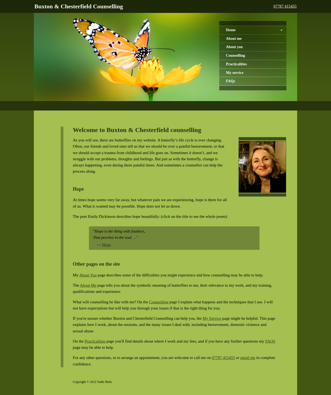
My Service (212, 318)
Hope (106, 245)
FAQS (270, 341)
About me (234, 39)
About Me (88, 285)
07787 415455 (285, 6)
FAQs (230, 81)
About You (88, 275)
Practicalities (236, 64)
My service (234, 73)
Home (231, 30)
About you (234, 47)
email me (247, 357)
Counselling (235, 56)
